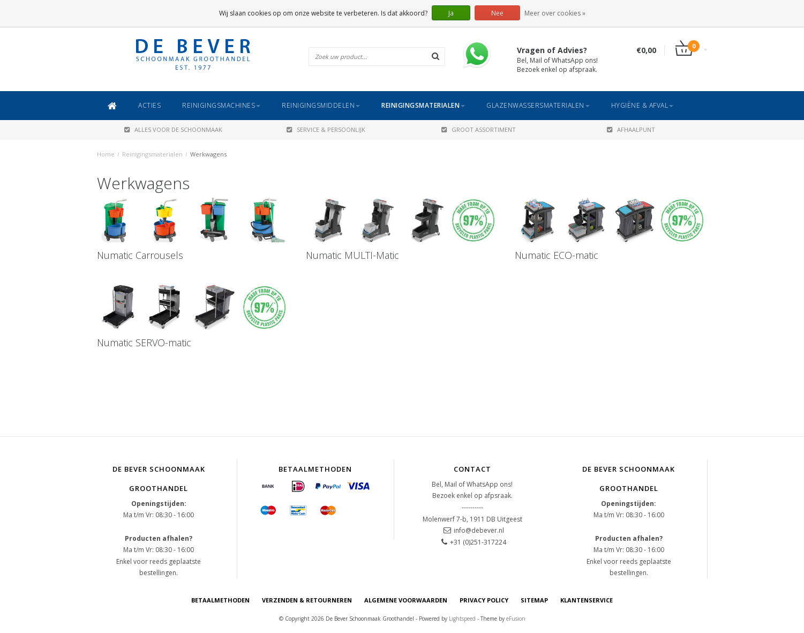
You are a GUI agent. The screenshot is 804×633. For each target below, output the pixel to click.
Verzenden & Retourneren (307, 600)
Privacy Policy (484, 600)
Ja (451, 13)
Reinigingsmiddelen (321, 105)
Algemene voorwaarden (405, 600)
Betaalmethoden (220, 600)
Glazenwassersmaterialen (538, 105)
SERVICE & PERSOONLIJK (326, 129)
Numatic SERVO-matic (144, 342)
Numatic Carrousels (140, 255)
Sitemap (534, 600)
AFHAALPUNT (631, 129)
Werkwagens (208, 154)
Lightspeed (462, 618)
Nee (497, 13)
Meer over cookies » (554, 13)
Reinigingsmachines (221, 105)
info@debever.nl (479, 530)
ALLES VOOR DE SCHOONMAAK (173, 129)
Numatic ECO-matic (556, 255)
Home (106, 154)
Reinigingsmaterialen (423, 105)
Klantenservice (586, 600)
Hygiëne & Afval (642, 105)
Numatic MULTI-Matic (352, 255)
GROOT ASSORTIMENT (478, 129)
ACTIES (149, 105)
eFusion (515, 618)
